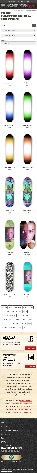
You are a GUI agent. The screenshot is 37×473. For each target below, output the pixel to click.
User (3, 426)
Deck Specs (31, 348)
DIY (8, 323)
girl (3, 311)
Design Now (31, 366)
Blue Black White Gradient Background (9, 125)
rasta (25, 328)
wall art (4, 319)
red (29, 323)
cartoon (24, 319)
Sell (3, 442)
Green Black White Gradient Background (27, 125)
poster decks (16, 311)
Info (3, 422)
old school (12, 328)
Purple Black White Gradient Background (27, 83)
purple (4, 328)
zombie (12, 315)
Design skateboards (9, 430)
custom (23, 323)
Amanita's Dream (9, 210)
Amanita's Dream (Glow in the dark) (27, 210)
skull (25, 311)
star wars (20, 315)
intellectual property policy (6, 471)
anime (28, 315)
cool (10, 319)
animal (17, 319)
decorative (15, 323)
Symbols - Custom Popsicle (9, 295)
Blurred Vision (9, 252)
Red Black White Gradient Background (9, 83)
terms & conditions (25, 469)
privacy (30, 469)
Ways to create (7, 434)
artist (31, 307)
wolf (30, 319)
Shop (15, 10)
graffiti (4, 307)
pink (10, 307)
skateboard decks (26, 401)
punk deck (17, 307)
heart (20, 328)
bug (3, 323)
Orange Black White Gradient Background (27, 167)
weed (25, 307)
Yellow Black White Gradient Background (9, 167)
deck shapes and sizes (24, 404)
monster (5, 315)
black (8, 311)
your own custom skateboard (22, 412)
